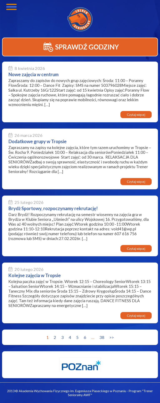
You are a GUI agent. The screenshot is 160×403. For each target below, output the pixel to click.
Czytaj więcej (136, 114)
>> (111, 337)
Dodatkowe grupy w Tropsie (37, 141)
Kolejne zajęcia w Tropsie (34, 275)
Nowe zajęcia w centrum (33, 74)
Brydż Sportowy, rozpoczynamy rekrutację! (53, 208)
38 (101, 337)
